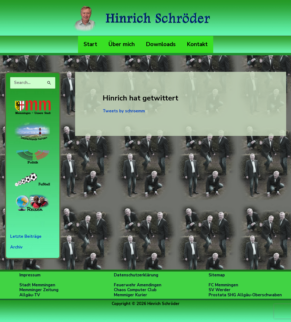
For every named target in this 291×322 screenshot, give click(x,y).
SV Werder (219, 290)
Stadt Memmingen (37, 285)
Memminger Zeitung (38, 290)
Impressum (29, 275)
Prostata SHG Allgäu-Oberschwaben (245, 295)
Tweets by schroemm (124, 111)
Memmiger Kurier (130, 295)
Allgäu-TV (29, 295)
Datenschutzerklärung (136, 275)
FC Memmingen (223, 285)
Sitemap (217, 275)
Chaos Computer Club (135, 290)
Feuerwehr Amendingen (137, 285)
